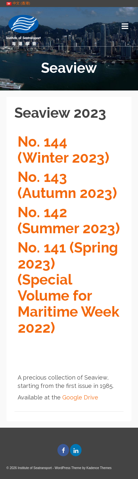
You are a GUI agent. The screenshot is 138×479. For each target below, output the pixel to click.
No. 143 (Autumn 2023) (67, 185)
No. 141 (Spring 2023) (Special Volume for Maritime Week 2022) (68, 287)
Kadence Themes (98, 468)
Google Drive (80, 397)
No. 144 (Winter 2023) (63, 149)
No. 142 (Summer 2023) (69, 220)
